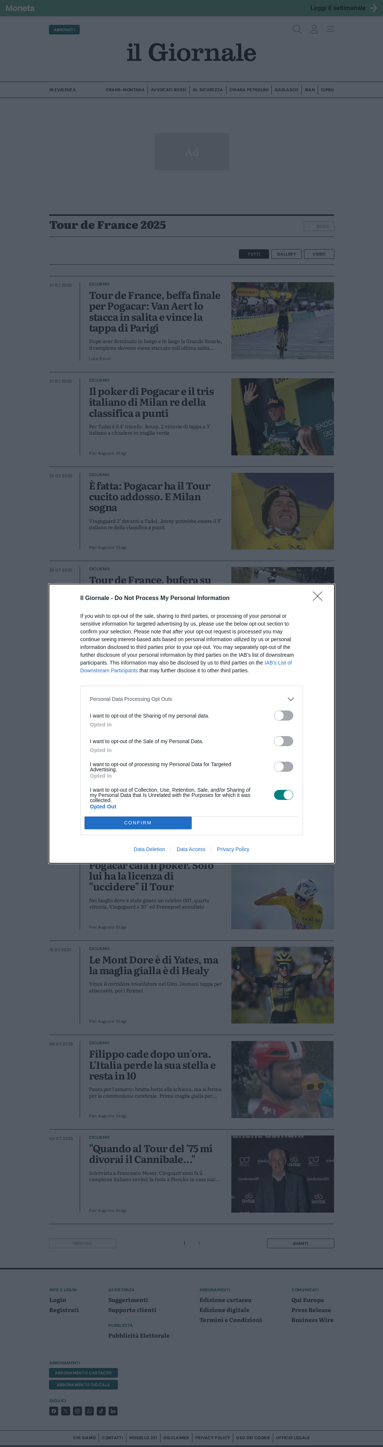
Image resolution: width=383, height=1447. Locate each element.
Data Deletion (149, 849)
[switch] (283, 716)
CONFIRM (138, 822)
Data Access (190, 849)
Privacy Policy (233, 849)
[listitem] (191, 699)
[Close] (320, 598)
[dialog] (191, 723)
